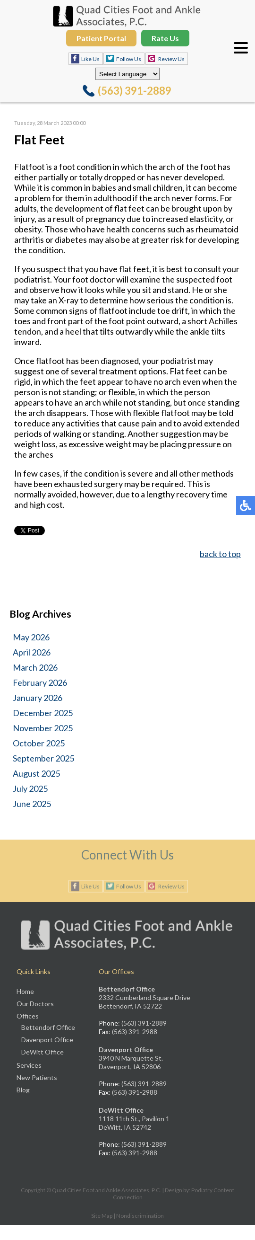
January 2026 (37, 697)
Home (25, 991)
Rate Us (165, 38)
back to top (220, 554)
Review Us (171, 58)
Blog (23, 1090)
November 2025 (43, 728)
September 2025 (43, 758)
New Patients (37, 1077)
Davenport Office (47, 1040)
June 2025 (32, 803)
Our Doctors (35, 1004)
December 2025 (43, 713)
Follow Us (128, 58)
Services (29, 1065)
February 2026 (40, 682)
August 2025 (36, 773)
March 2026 (35, 667)
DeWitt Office (42, 1052)
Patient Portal (101, 38)
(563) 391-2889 (134, 90)
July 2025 (30, 788)
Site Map (101, 1215)
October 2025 (39, 743)
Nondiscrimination (140, 1215)
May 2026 (31, 637)
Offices (28, 1016)
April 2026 (32, 652)
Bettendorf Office (48, 1027)
